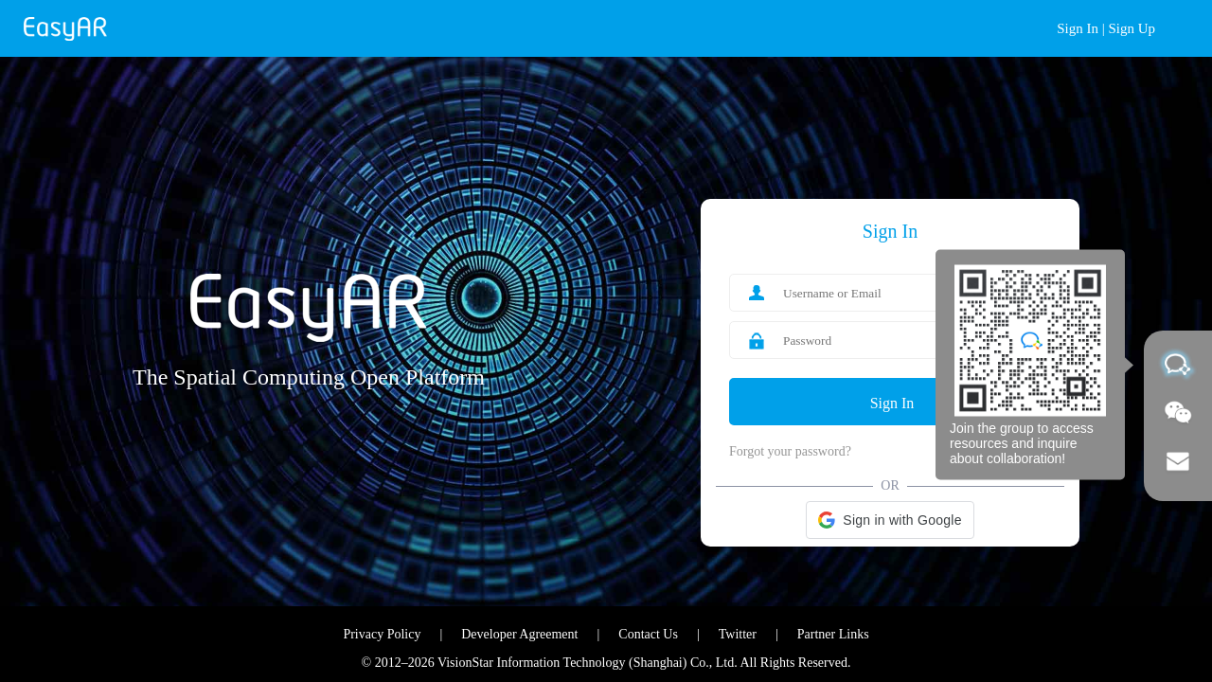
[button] (889, 520)
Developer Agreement (519, 634)
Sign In (1077, 28)
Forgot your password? (790, 451)
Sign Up (1131, 28)
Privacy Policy (381, 634)
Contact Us (648, 634)
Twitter (738, 634)
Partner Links (833, 634)
